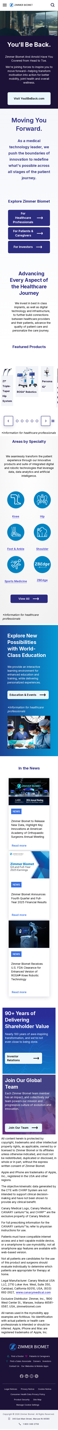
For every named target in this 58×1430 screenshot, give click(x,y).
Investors (47, 1361)
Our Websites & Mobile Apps (34, 1366)
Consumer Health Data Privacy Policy (28, 1394)
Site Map (37, 1399)
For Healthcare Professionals (28, 218)
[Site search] (52, 5)
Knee (15, 516)
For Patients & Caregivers (28, 233)
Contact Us (14, 1366)
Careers (37, 1361)
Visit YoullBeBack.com (29, 98)
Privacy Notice (27, 1389)
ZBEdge (42, 580)
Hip (42, 516)
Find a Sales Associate (20, 1361)
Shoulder (42, 548)
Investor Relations (23, 1058)
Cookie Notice (44, 1389)
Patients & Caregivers (39, 1356)
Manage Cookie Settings (27, 1405)
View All (28, 599)
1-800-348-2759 (31, 1424)
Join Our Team (23, 1128)
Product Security (22, 1399)
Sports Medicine (16, 581)
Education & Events (28, 695)
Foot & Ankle (15, 548)
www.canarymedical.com (33, 1292)
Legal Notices (10, 1389)
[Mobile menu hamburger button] (5, 5)
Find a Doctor (17, 1356)
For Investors (28, 247)
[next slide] (45, 421)
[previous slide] (8, 421)
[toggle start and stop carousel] (53, 421)
